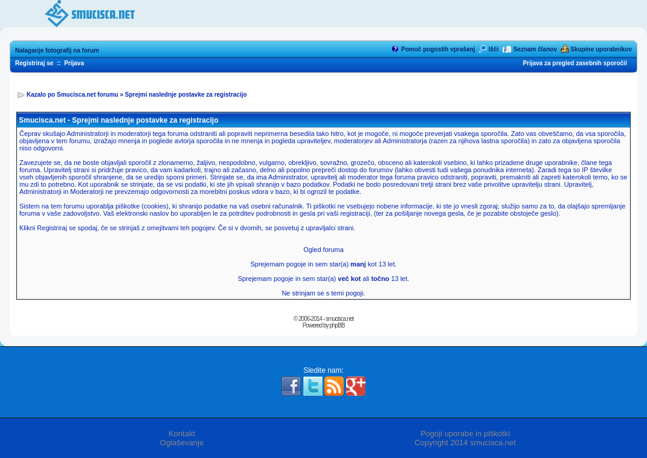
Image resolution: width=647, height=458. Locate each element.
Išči (494, 49)
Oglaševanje (182, 442)
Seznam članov (535, 49)
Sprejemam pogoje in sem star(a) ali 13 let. (324, 278)
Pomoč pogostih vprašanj (438, 49)
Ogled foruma (323, 249)
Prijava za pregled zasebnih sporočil (574, 63)
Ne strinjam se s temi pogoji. (323, 293)
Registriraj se (34, 63)
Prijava (74, 63)
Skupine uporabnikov (601, 49)
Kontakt (182, 433)
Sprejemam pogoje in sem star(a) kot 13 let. (323, 264)
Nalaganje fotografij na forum (57, 50)
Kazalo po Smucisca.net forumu (72, 94)
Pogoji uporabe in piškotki (465, 433)
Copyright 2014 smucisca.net (465, 442)
